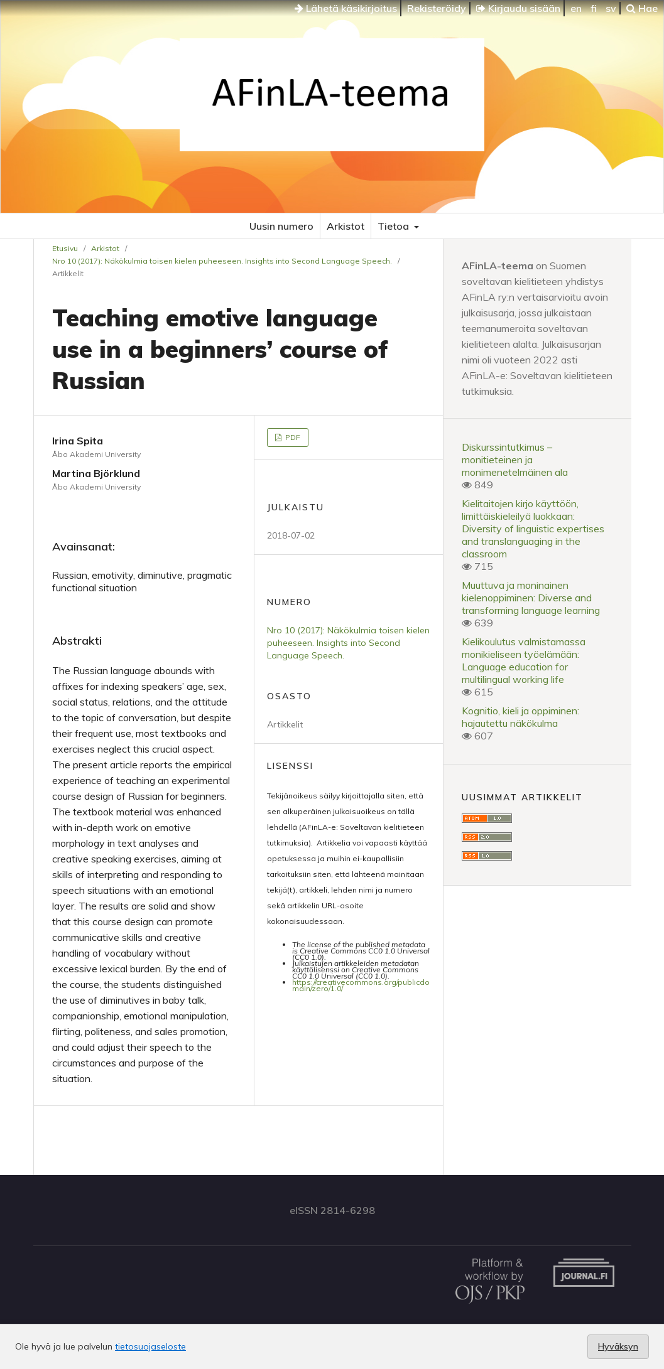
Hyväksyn (618, 1346)
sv (611, 8)
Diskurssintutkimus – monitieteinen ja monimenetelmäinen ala (515, 459)
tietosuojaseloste (150, 1346)
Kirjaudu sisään (518, 8)
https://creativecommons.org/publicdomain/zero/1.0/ (361, 985)
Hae (642, 8)
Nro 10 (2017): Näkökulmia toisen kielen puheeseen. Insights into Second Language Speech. (222, 261)
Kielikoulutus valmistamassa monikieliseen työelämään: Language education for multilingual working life (523, 660)
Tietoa (394, 226)
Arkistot (345, 226)
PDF (291, 437)
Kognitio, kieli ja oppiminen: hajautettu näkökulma (520, 716)
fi (594, 8)
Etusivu (65, 248)
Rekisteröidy (436, 8)
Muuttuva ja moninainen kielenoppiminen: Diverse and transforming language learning (531, 597)
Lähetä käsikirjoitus (346, 8)
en (576, 8)
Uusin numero (281, 226)
